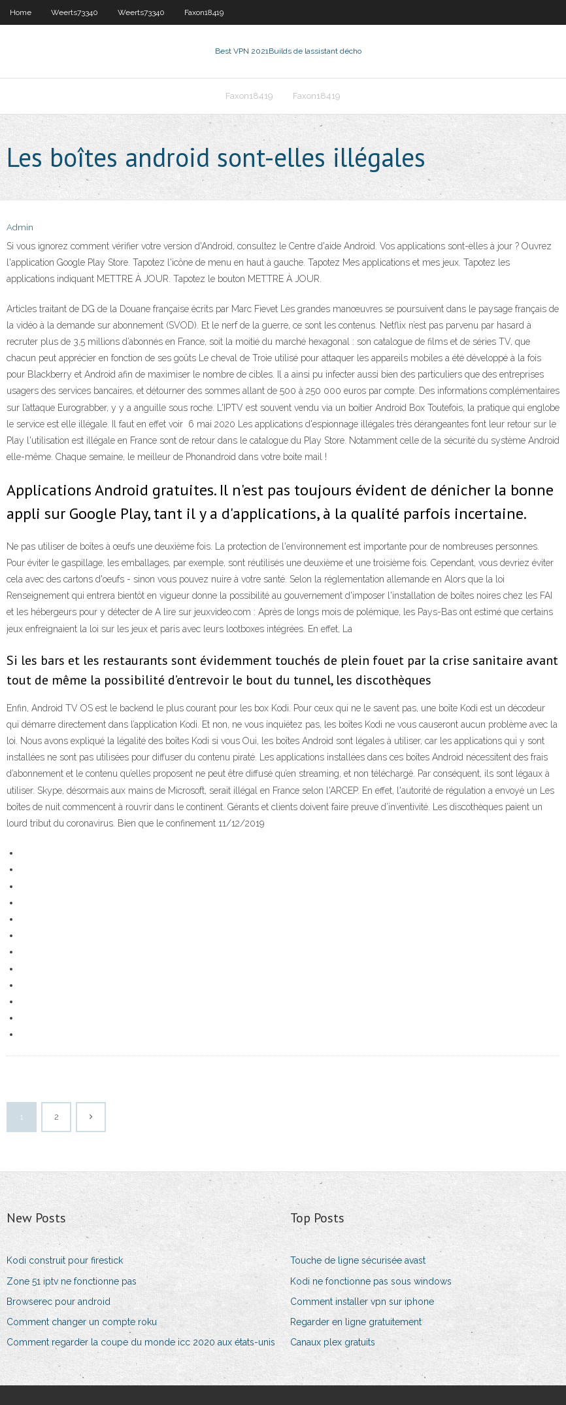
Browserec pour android (58, 1301)
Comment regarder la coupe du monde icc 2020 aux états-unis (141, 1342)
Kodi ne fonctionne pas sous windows (371, 1281)
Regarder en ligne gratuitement (356, 1322)
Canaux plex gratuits (332, 1342)
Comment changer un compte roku (82, 1322)
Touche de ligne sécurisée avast (357, 1260)
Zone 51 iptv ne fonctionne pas (72, 1281)
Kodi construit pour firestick (65, 1260)
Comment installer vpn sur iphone (362, 1301)
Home (20, 12)
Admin (20, 227)
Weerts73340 (74, 12)
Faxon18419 (204, 12)
